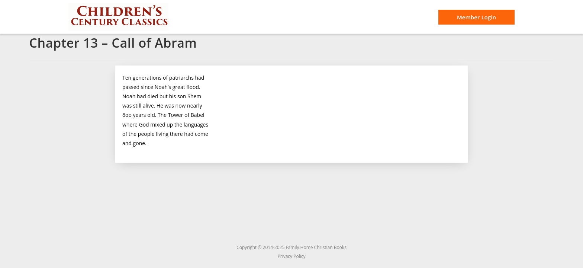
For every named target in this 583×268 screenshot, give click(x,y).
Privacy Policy (292, 256)
